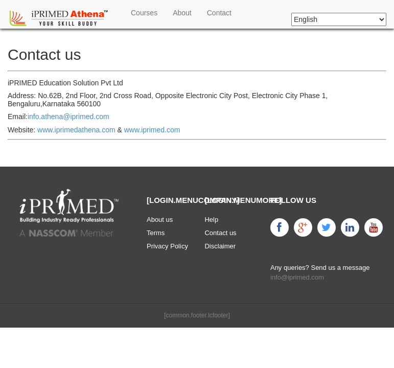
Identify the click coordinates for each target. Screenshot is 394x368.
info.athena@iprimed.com (68, 116)
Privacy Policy (167, 246)
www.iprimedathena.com (76, 130)
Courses (144, 13)
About (182, 13)
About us (160, 219)
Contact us (220, 233)
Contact (219, 13)
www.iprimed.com (152, 130)
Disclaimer (220, 246)
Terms (156, 233)
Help (211, 219)
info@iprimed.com (297, 277)
